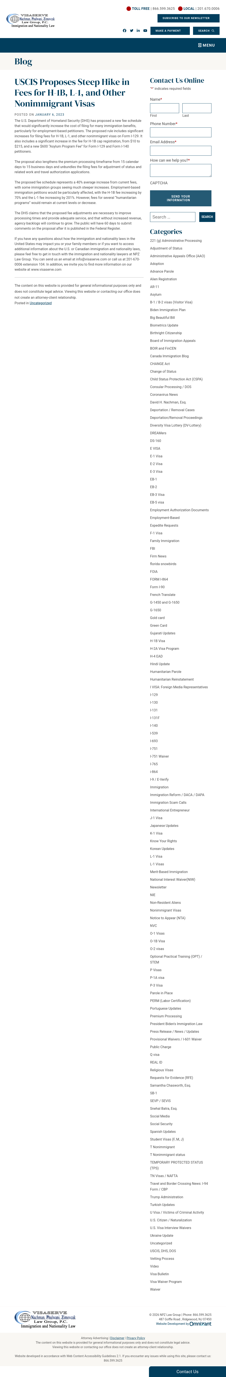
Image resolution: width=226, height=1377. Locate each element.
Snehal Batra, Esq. (163, 1109)
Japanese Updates (164, 826)
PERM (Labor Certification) (170, 1001)
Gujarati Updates (162, 633)
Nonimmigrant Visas (165, 910)
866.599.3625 (113, 1360)
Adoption (157, 264)
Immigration (159, 787)
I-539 (154, 733)
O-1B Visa (157, 941)
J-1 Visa (156, 818)
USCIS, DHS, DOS (163, 1251)
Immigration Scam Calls (168, 803)
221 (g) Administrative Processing (176, 241)
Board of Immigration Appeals (173, 341)
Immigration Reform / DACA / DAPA (177, 795)
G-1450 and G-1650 (164, 602)
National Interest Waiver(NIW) (172, 880)
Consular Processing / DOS (170, 387)
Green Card (158, 625)
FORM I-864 (159, 579)
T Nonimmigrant (162, 1147)
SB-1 (153, 1093)
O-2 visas (157, 949)
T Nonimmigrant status (167, 1155)
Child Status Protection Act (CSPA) (176, 379)
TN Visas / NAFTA (164, 1176)
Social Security (161, 1124)
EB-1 (153, 479)
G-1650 (155, 610)
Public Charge (160, 1047)
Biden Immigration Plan (168, 310)
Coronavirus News (164, 395)
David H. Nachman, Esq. (168, 402)
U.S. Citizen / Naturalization (171, 1220)
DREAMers (158, 433)
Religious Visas (161, 1070)
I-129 (154, 695)
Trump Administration (166, 1197)
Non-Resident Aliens (165, 903)
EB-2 (153, 487)
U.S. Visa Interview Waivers (170, 1228)
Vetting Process (162, 1259)
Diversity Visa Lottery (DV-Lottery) (175, 425)
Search (204, 30)
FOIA (154, 572)
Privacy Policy (135, 1338)
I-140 (154, 726)
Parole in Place (161, 993)
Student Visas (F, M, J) (167, 1139)
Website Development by (183, 1324)
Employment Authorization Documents (179, 510)
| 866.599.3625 (153, 9)
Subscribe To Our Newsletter (187, 18)
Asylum (155, 295)
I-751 (154, 749)
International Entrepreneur (170, 810)
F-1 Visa (156, 533)
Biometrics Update (164, 325)
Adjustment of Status (166, 248)
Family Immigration (164, 541)
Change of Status (163, 371)
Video (154, 1266)
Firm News (158, 556)
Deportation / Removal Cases (172, 410)
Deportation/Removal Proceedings (176, 418)
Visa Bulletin (159, 1274)
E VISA (155, 448)
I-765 (154, 764)
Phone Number (163, 123)
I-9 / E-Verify (159, 779)
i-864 (154, 772)
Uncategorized (41, 303)
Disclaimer (117, 1338)
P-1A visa (157, 978)
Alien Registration (163, 279)
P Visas (155, 970)
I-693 (154, 741)
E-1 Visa (156, 456)
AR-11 (154, 287)
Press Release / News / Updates (174, 1032)
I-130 (154, 702)
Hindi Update (160, 664)
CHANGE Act (160, 364)
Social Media (160, 1116)
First (153, 116)
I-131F (155, 718)
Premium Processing (166, 1016)
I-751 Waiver (159, 756)
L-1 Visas (157, 864)
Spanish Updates (163, 1132)
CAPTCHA (159, 183)
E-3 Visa (156, 472)
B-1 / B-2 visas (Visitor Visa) (171, 302)
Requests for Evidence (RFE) (171, 1078)
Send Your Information (178, 198)
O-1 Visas (157, 933)
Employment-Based (165, 518)
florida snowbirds (163, 564)
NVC (153, 926)
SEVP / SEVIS (160, 1101)
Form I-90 (157, 587)
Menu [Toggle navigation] (209, 45)
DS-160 (155, 441)
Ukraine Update (161, 1236)
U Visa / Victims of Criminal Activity (177, 1212)
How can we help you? (170, 160)
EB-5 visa (157, 502)
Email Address (163, 142)
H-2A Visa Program (164, 649)
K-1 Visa (156, 833)
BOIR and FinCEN (163, 348)
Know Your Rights (163, 841)
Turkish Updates (162, 1205)
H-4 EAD (156, 656)
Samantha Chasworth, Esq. (170, 1085)
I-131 (154, 710)
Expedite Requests (164, 525)
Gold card (157, 618)
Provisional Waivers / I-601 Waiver (176, 1039)
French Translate (162, 595)
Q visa (154, 1055)
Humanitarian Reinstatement (172, 679)
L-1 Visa (156, 856)
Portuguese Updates (165, 1008)
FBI (152, 549)
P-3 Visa (156, 985)
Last (185, 116)
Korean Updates (162, 849)
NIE (152, 895)
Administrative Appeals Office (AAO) (177, 256)
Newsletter (158, 887)
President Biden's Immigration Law (176, 1024)
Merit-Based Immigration (169, 872)
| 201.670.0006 (202, 9)
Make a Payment (168, 30)
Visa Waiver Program (166, 1282)
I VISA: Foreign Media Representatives (179, 687)
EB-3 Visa (157, 495)
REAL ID (156, 1062)
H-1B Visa (157, 641)
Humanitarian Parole (165, 672)
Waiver (155, 1289)
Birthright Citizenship (166, 333)
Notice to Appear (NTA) (167, 918)
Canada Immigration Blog (169, 356)
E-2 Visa (156, 464)
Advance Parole (162, 271)
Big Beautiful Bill (162, 318)
